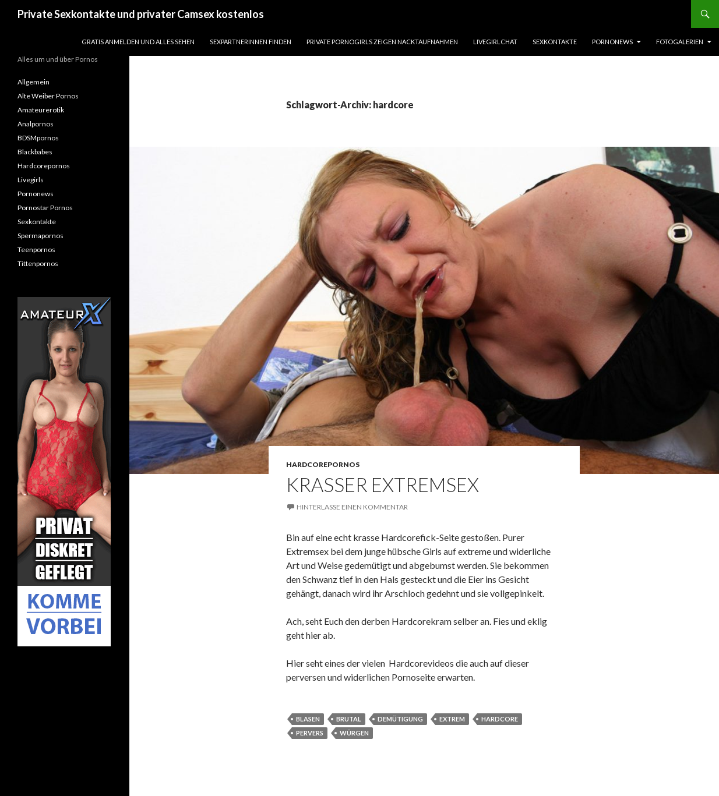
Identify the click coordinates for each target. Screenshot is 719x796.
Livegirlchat (495, 41)
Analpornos (35, 123)
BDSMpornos (38, 137)
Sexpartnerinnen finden (250, 41)
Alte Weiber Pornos (48, 95)
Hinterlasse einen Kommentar (352, 507)
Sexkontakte (555, 41)
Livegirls (30, 179)
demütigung (400, 719)
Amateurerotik (40, 109)
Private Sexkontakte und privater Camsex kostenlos (140, 14)
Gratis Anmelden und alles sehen (138, 41)
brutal (348, 719)
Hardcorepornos (323, 464)
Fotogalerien (679, 41)
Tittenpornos (37, 263)
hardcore (499, 719)
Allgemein (33, 81)
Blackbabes (34, 151)
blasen (308, 719)
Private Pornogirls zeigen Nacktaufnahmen (382, 41)
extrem (452, 719)
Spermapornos (40, 235)
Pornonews (612, 41)
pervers (309, 733)
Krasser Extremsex (382, 484)
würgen (354, 733)
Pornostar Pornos (45, 207)
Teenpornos (36, 249)
